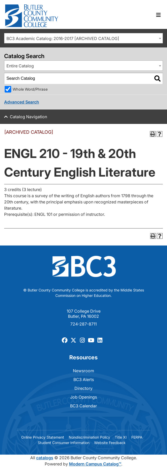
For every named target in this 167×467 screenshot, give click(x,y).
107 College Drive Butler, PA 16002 (84, 313)
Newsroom (83, 370)
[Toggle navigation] (158, 15)
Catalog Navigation (28, 116)
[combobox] (83, 38)
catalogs (44, 457)
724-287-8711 (83, 324)
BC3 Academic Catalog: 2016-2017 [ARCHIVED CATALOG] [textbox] (62, 38)
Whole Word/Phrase (30, 89)
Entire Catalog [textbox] (20, 65)
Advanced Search (21, 102)
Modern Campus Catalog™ (95, 463)
